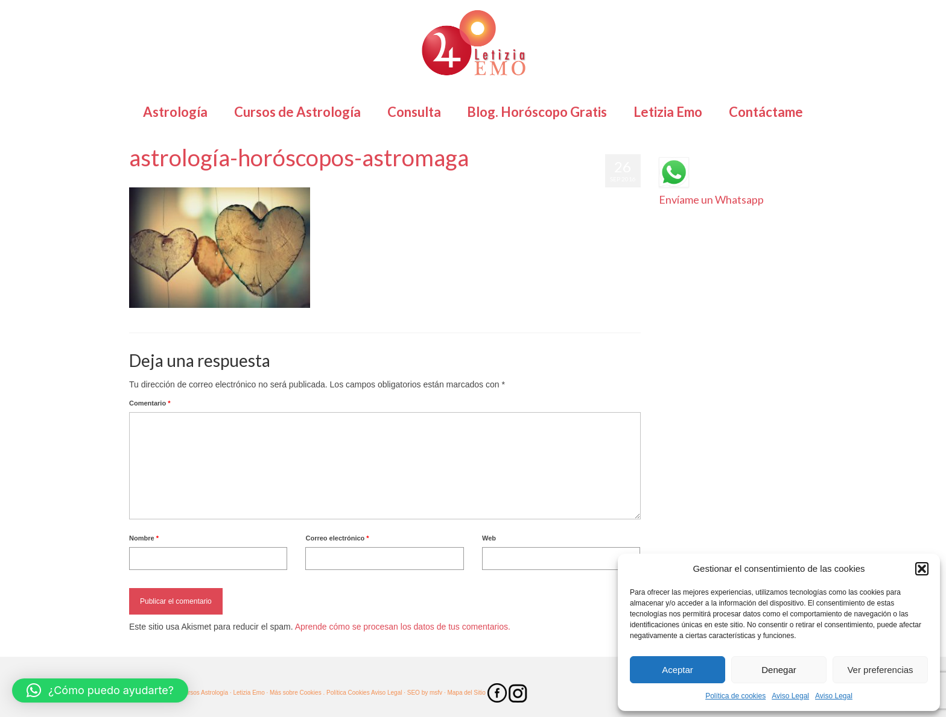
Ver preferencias (880, 670)
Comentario (149, 403)
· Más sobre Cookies (294, 692)
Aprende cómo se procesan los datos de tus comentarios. (402, 626)
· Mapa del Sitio (465, 692)
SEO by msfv (424, 692)
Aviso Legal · (388, 692)
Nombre (144, 538)
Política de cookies (735, 696)
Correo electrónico (337, 538)
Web (489, 538)
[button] (922, 569)
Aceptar (677, 670)
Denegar (778, 670)
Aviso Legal (790, 696)
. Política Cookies (346, 692)
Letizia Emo (164, 181)
